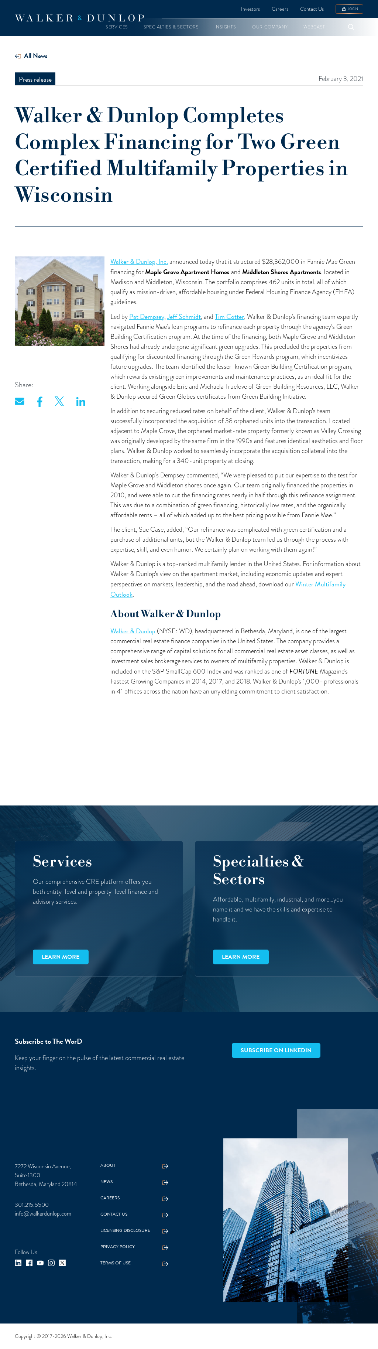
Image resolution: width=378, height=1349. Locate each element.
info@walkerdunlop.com (43, 1213)
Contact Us (312, 9)
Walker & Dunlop (132, 631)
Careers (280, 9)
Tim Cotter (229, 316)
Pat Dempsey (146, 316)
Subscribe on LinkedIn (276, 1050)
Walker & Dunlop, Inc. (139, 261)
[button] (117, 27)
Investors (250, 9)
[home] (79, 18)
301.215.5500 (32, 1204)
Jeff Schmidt (184, 316)
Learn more (60, 957)
